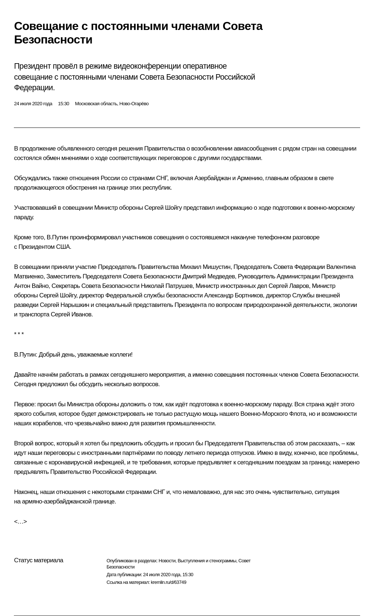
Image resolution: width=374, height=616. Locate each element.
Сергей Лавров (288, 285)
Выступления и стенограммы (207, 560)
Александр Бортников (233, 295)
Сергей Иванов (71, 314)
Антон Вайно (31, 285)
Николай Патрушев (166, 285)
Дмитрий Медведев (208, 276)
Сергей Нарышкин (64, 304)
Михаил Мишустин (205, 266)
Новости (167, 560)
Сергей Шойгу (163, 207)
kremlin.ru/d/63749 (168, 582)
